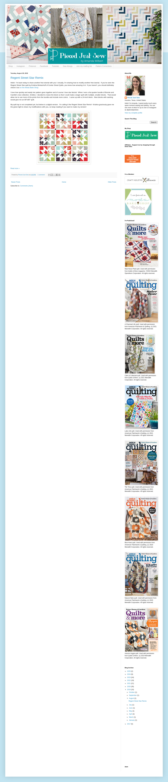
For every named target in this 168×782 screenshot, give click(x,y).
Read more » (15, 168)
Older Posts (112, 182)
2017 (129, 724)
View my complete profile (133, 113)
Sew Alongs (67, 66)
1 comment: (41, 174)
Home (64, 182)
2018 (129, 689)
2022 (129, 680)
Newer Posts (15, 182)
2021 (129, 683)
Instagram (21, 66)
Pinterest (32, 66)
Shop (10, 66)
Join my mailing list (84, 66)
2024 (129, 674)
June (131, 708)
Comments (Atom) (26, 186)
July (130, 705)
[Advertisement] (141, 745)
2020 (129, 686)
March (131, 717)
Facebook (44, 66)
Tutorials (55, 66)
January (132, 720)
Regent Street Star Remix (26, 77)
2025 (129, 671)
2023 (129, 677)
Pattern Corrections (104, 66)
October (132, 692)
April (131, 714)
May (130, 711)
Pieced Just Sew (133, 98)
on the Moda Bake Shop (29, 88)
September (133, 695)
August (131, 698)
